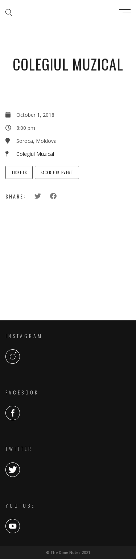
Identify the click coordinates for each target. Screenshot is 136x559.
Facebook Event (57, 172)
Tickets (19, 172)
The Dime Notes (66, 12)
